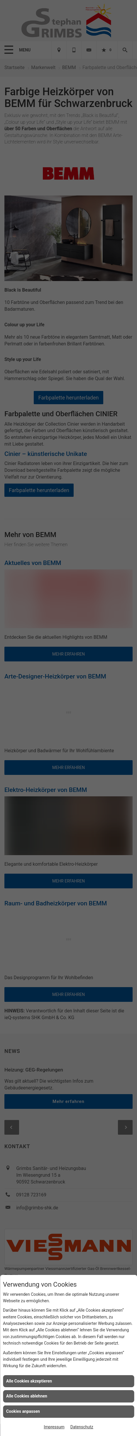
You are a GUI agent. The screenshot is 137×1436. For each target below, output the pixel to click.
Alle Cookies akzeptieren (29, 1381)
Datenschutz (81, 1427)
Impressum (54, 1427)
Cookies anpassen (23, 1411)
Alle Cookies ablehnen (26, 1396)
